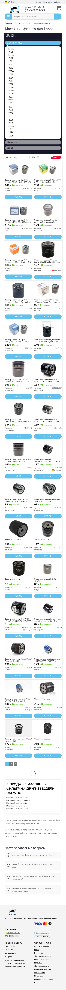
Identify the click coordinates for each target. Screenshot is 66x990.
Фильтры (55, 157)
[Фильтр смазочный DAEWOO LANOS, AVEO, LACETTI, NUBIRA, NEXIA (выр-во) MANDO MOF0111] (18, 688)
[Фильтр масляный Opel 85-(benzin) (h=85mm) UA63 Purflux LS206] (18, 289)
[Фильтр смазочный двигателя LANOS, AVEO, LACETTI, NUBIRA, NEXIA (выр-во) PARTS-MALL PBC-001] (48, 648)
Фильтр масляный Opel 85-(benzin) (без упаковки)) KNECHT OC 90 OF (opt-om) (46, 221)
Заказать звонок (42, 933)
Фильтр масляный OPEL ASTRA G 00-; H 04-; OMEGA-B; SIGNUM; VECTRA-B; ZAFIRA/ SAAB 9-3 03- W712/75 (47, 181)
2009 (11, 123)
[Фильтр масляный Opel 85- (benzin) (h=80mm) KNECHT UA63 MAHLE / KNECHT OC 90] (18, 249)
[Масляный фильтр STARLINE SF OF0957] (47, 529)
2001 (11, 96)
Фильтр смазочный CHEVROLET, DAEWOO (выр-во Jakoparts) (47, 460)
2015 (11, 74)
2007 (11, 116)
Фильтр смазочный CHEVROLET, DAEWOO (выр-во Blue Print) (18, 421)
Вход (57, 2)
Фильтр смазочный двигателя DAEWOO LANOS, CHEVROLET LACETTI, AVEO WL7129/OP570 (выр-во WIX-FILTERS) (47, 341)
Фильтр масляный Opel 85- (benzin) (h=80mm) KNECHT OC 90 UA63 (18, 261)
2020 (11, 52)
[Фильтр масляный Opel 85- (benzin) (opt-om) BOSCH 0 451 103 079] (18, 169)
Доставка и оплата (42, 956)
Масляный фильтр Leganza (18, 800)
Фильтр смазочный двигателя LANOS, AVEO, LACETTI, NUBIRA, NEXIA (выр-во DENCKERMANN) (47, 500)
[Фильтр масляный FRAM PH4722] (48, 728)
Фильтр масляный (12, 579)
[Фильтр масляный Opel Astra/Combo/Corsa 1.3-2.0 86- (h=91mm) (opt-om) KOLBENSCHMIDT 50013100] (18, 329)
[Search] (57, 17)
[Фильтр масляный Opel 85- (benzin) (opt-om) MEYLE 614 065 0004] (18, 209)
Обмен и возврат (41, 959)
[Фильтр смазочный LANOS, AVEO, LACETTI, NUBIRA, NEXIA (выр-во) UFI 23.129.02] (48, 409)
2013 (11, 67)
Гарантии (38, 963)
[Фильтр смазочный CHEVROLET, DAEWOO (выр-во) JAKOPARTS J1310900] (48, 449)
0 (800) (35, 10)
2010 (11, 58)
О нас (38, 2)
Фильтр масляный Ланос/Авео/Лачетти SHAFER (18, 660)
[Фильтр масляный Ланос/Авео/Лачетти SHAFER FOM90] (18, 648)
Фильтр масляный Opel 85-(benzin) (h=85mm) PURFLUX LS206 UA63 (16, 301)
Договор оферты (41, 966)
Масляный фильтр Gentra (17, 797)
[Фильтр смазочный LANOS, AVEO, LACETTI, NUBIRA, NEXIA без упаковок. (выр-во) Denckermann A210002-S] (18, 489)
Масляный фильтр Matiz (16, 803)
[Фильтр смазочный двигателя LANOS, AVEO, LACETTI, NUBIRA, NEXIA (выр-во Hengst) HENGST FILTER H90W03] (18, 449)
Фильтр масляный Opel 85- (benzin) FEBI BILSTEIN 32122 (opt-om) (46, 261)
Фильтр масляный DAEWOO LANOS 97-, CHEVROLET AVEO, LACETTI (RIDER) (18, 620)
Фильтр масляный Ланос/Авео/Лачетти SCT (18, 740)
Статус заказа (41, 946)
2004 (11, 106)
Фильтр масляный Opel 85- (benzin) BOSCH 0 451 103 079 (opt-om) (18, 181)
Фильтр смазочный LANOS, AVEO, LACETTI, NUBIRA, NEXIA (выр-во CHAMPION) (47, 381)
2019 (11, 87)
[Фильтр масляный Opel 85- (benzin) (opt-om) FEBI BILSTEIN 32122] (48, 249)
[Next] (15, 764)
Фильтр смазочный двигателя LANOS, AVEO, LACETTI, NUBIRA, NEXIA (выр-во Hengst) (18, 460)
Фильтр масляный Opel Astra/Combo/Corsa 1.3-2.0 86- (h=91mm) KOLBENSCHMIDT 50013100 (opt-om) (18, 341)
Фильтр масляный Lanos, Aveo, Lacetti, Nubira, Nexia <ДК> (47, 620)
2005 (11, 110)
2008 (11, 119)
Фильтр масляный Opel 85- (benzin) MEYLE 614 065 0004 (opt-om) (17, 221)
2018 (11, 84)
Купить (18, 197)
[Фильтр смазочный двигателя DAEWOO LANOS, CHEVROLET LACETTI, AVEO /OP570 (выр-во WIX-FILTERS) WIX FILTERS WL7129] (48, 329)
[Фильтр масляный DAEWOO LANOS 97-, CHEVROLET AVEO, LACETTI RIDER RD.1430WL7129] (18, 608)
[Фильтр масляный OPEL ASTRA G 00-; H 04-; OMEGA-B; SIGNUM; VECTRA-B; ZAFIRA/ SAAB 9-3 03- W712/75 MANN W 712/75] (48, 169)
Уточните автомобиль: (11, 36)
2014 (11, 71)
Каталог (37, 982)
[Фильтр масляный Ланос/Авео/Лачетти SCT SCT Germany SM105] (18, 728)
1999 (11, 135)
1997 (11, 129)
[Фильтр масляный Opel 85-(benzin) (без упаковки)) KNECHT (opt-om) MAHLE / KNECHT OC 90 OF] (48, 209)
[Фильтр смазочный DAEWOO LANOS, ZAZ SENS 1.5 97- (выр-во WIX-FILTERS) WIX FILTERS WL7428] (18, 369)
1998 (11, 132)
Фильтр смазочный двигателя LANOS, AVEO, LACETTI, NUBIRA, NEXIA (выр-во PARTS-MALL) (47, 660)
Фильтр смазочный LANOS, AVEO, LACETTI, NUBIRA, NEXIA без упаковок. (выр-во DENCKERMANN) (18, 500)
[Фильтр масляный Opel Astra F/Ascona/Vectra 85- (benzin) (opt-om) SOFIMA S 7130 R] (48, 289)
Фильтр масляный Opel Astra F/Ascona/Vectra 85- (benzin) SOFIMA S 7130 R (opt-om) (46, 301)
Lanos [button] (11, 147)
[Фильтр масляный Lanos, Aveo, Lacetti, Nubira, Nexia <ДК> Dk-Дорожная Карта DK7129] (48, 608)
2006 (11, 113)
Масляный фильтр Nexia (16, 806)
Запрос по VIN (42, 937)
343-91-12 (34, 7)
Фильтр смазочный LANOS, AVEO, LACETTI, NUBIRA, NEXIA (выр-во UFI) (47, 421)
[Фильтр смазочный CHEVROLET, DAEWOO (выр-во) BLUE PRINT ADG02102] (18, 409)
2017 (11, 81)
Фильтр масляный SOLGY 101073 (45, 580)
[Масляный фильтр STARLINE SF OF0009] (18, 529)
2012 (11, 64)
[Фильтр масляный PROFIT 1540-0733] (18, 568)
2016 (11, 77)
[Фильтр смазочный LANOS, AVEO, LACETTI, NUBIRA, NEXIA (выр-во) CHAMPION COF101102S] (48, 369)
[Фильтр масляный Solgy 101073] (48, 568)
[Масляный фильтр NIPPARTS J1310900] (48, 688)
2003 (11, 103)
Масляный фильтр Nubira (17, 808)
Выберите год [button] (15, 42)
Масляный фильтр (13, 539)
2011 (11, 61)
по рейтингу (11, 157)
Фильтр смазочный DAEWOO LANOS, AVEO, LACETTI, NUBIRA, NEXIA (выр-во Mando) (18, 700)
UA (7, 2)
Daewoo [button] (12, 142)
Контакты (47, 2)
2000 (11, 93)
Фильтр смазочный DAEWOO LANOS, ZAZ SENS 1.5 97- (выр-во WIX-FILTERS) (18, 381)
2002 (11, 100)
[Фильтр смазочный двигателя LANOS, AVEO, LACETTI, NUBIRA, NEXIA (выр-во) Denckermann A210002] (48, 489)
